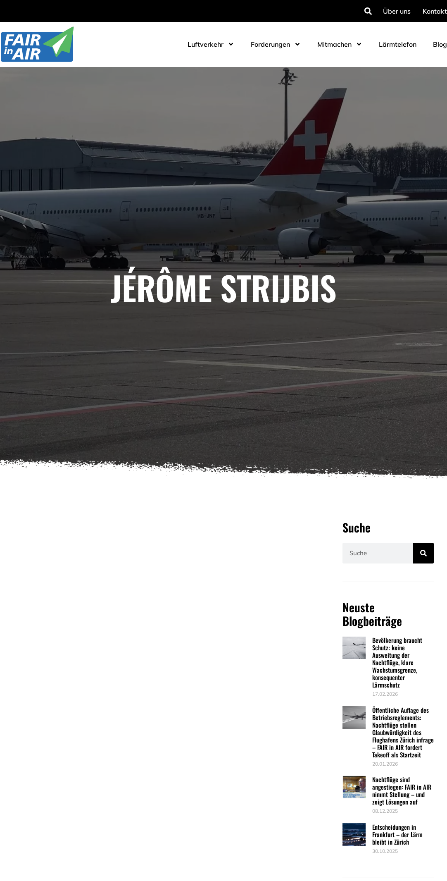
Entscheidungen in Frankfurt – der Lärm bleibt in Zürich (397, 834)
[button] (368, 11)
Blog (440, 44)
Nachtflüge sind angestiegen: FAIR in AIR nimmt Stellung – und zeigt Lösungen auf (401, 790)
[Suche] (423, 553)
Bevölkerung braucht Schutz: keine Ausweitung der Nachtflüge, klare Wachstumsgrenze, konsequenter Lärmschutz (397, 662)
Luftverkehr (211, 44)
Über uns (397, 11)
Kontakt (435, 11)
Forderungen (276, 44)
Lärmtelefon (397, 44)
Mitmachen (339, 44)
